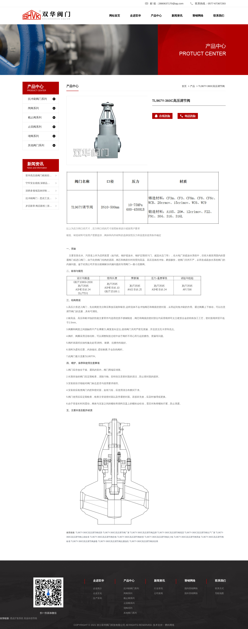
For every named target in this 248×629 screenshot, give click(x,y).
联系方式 (219, 588)
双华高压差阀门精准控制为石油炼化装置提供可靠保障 (42, 175)
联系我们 (218, 15)
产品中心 (156, 15)
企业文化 (97, 593)
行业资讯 (158, 588)
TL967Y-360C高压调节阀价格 (103, 537)
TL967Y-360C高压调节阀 (211, 86)
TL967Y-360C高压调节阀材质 (130, 537)
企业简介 (97, 588)
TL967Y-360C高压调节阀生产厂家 (200, 532)
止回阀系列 (34, 126)
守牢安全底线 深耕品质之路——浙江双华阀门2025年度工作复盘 (42, 183)
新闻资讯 (177, 15)
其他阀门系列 (36, 145)
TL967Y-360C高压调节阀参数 (84, 541)
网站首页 (114, 15)
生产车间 (97, 598)
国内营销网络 (191, 588)
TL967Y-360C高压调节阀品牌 (143, 532)
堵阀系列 (33, 136)
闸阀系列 (33, 108)
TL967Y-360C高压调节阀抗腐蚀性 (113, 541)
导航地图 (219, 593)
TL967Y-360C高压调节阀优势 (89, 532)
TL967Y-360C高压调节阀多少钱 (158, 537)
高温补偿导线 (30, 618)
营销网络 (197, 15)
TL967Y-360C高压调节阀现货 (170, 532)
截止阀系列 (34, 117)
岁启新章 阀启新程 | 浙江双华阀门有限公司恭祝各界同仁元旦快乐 (42, 205)
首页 (184, 86)
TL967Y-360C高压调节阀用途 (187, 537)
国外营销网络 (191, 593)
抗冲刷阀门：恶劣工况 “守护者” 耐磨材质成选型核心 (42, 198)
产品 (192, 86)
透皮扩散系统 (16, 618)
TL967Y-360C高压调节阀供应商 (144, 541)
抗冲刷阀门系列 (37, 98)
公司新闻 (158, 593)
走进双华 (135, 15)
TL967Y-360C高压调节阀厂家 (116, 532)
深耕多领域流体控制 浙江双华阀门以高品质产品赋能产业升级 (42, 190)
